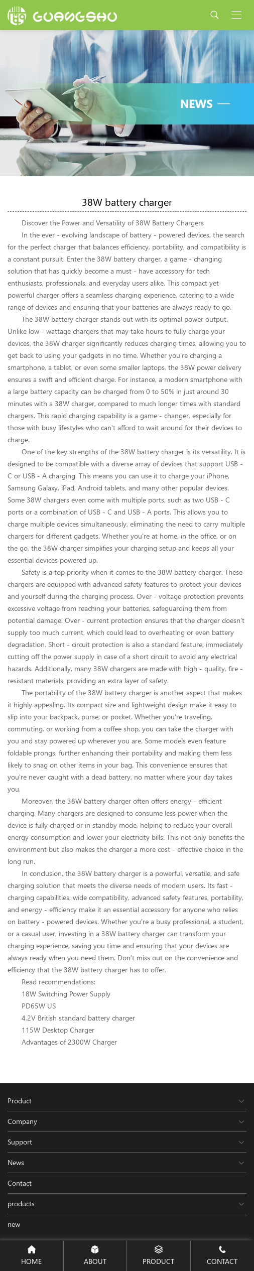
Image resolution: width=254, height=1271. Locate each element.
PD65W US (39, 1005)
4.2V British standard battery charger (78, 1018)
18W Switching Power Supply (66, 993)
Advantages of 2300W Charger (69, 1042)
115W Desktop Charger (58, 1030)
